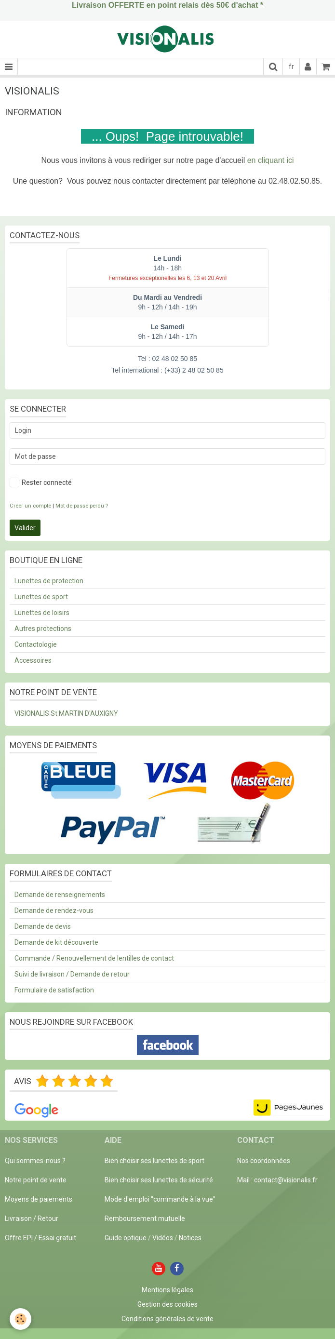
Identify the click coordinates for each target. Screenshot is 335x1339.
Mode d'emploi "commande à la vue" (160, 1199)
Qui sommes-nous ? (35, 1161)
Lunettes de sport (41, 597)
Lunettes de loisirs (41, 612)
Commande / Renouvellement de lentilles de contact (94, 958)
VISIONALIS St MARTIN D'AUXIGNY (66, 713)
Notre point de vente (36, 1180)
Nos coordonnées (263, 1161)
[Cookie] (20, 1319)
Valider (25, 528)
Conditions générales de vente (167, 1319)
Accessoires (33, 660)
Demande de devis (42, 926)
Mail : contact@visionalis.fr (277, 1180)
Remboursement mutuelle (145, 1218)
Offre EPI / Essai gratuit (40, 1238)
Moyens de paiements (38, 1199)
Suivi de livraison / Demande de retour (72, 974)
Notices (190, 1238)
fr (291, 66)
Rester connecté (41, 482)
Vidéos (162, 1238)
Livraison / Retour (31, 1218)
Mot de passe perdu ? (81, 506)
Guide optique (126, 1238)
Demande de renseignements (59, 894)
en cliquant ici (270, 160)
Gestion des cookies (167, 1304)
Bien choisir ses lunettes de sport (154, 1161)
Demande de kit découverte (56, 942)
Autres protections (42, 628)
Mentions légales (167, 1290)
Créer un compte (30, 506)
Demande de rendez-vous (54, 910)
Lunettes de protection (48, 581)
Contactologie (35, 644)
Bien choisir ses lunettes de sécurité (159, 1180)
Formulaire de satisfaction (54, 990)
